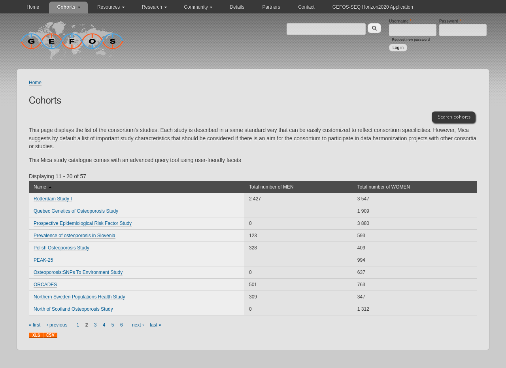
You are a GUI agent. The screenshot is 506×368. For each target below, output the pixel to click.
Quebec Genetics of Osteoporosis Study (76, 211)
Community (196, 7)
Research (152, 7)
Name (42, 187)
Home (32, 7)
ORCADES (45, 284)
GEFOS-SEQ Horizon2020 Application (372, 7)
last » (155, 325)
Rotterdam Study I (53, 199)
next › (138, 325)
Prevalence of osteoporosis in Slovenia (74, 235)
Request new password (411, 40)
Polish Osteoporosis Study (61, 248)
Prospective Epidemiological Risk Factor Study (83, 223)
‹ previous (57, 325)
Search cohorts (454, 117)
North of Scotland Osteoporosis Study (73, 309)
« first (34, 325)
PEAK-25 (43, 260)
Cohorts (66, 7)
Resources (108, 7)
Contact (306, 7)
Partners (271, 7)
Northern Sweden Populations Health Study (79, 297)
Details (237, 7)
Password (450, 21)
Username (400, 21)
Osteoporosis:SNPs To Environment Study (78, 272)
